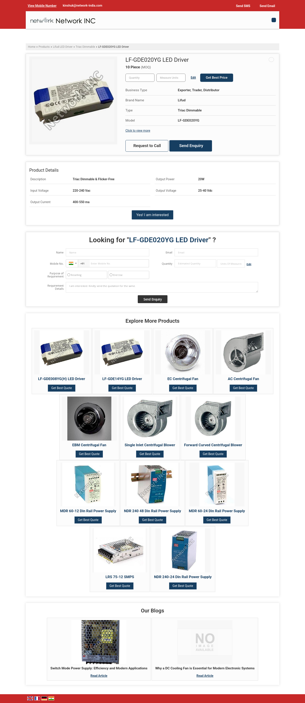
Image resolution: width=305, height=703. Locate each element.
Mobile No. (57, 264)
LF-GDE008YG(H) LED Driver (61, 379)
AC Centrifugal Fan (243, 379)
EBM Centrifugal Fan (89, 445)
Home (31, 46)
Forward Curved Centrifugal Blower (213, 445)
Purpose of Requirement (56, 275)
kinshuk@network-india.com (82, 5)
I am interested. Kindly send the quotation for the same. (162, 287)
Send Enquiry (191, 145)
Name (60, 252)
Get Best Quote (61, 388)
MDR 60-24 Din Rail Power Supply (217, 511)
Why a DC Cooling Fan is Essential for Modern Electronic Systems (205, 668)
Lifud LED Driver (62, 46)
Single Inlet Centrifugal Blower (150, 445)
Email (169, 252)
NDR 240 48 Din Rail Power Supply (152, 511)
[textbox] (171, 78)
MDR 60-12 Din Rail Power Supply (88, 511)
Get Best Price (216, 78)
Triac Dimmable (85, 46)
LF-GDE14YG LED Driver (122, 379)
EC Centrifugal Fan (182, 379)
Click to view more (137, 130)
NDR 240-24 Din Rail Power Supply (183, 577)
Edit (193, 77)
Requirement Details (56, 287)
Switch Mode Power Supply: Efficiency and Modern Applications (98, 668)
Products (44, 46)
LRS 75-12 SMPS (120, 577)
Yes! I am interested (152, 215)
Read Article (98, 676)
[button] (42, 5)
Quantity (167, 264)
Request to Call (147, 145)
